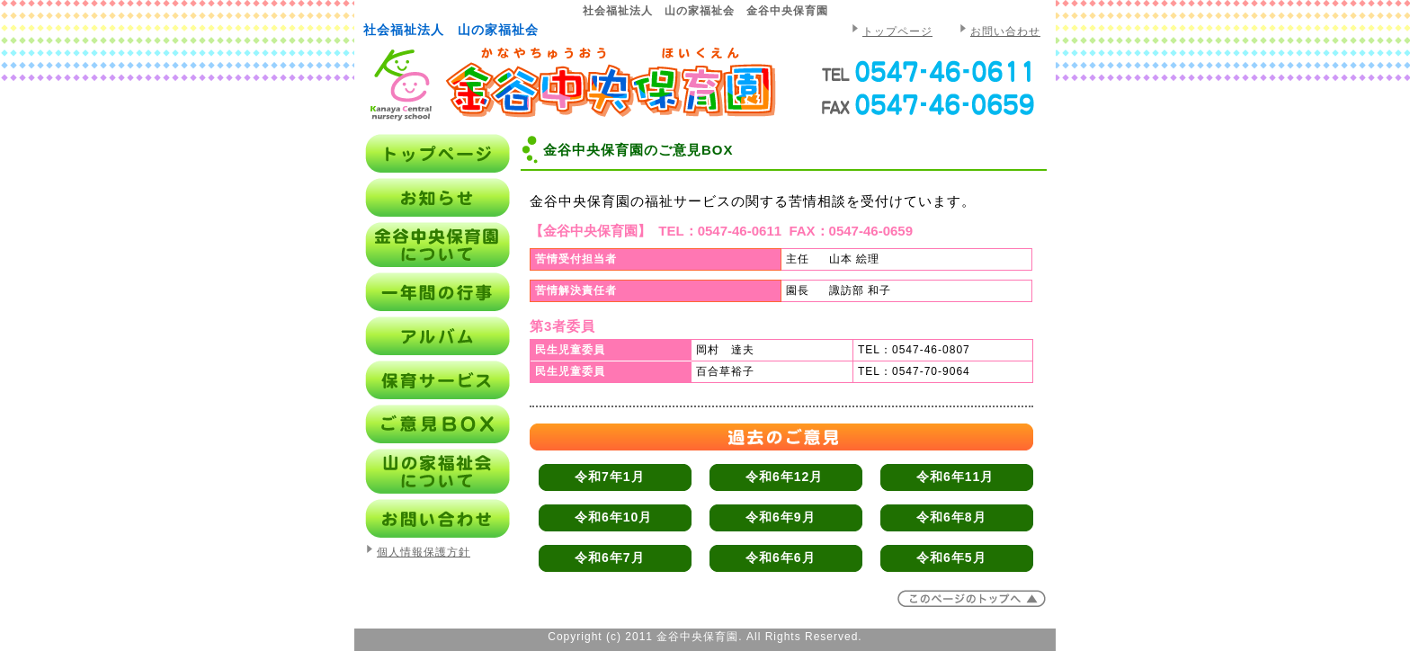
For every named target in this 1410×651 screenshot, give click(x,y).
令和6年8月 (951, 517)
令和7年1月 (610, 476)
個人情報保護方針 (423, 552)
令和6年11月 (955, 476)
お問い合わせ (1005, 31)
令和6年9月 (780, 517)
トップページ (897, 31)
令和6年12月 (784, 476)
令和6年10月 (613, 517)
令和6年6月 (780, 557)
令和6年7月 (610, 557)
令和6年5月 (951, 557)
